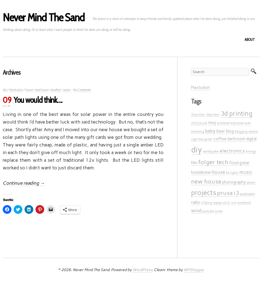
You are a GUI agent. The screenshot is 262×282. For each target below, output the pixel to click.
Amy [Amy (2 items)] (212, 122)
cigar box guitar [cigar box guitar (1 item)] (202, 139)
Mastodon (200, 87)
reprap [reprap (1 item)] (217, 203)
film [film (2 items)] (194, 162)
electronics (16, 90)
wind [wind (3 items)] (196, 210)
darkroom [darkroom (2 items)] (236, 138)
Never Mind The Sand (44, 17)
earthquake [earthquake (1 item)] (211, 151)
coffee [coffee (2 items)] (220, 138)
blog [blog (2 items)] (230, 131)
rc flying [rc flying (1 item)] (206, 203)
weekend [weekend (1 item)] (244, 203)
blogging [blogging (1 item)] (241, 131)
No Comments (82, 90)
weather (56, 90)
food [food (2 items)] (234, 162)
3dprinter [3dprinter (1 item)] (213, 114)
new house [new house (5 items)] (206, 181)
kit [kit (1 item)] (228, 173)
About (250, 39)
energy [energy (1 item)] (251, 151)
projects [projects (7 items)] (203, 193)
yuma (66, 90)
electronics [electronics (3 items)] (232, 151)
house (29, 90)
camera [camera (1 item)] (253, 131)
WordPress (142, 270)
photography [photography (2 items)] (234, 182)
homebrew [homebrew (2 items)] (201, 172)
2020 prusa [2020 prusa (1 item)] (199, 123)
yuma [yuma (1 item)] (218, 211)
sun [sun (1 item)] (234, 203)
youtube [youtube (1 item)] (208, 211)
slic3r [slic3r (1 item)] (226, 203)
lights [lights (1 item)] (234, 173)
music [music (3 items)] (245, 172)
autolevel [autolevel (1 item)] (223, 123)
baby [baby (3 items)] (210, 131)
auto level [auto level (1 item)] (237, 123)
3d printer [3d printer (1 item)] (198, 114)
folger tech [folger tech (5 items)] (213, 162)
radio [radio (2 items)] (195, 202)
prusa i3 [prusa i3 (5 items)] (228, 192)
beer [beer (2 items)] (220, 131)
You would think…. (38, 100)
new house (42, 90)
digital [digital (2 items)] (251, 138)
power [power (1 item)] (251, 182)
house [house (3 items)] (218, 172)
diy (5, 90)
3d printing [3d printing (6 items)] (236, 113)
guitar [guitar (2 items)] (244, 162)
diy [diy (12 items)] (196, 149)
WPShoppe (193, 270)
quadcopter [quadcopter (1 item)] (247, 194)
